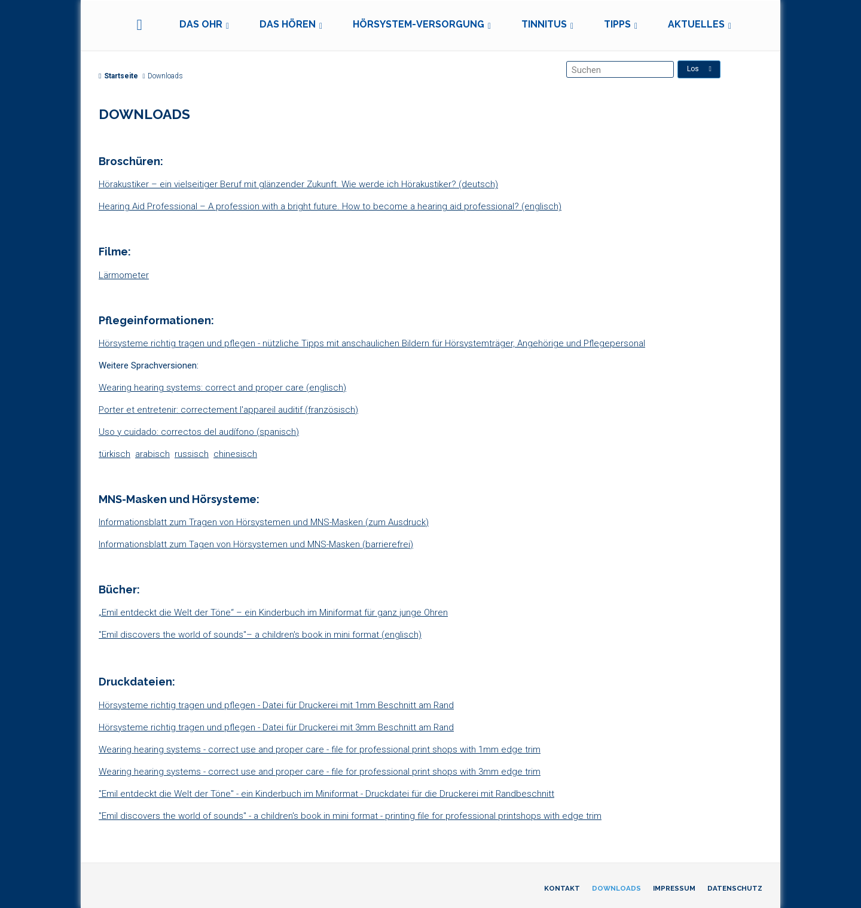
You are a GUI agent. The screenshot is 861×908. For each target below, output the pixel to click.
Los (699, 68)
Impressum (674, 888)
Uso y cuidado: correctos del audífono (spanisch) (199, 431)
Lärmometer (124, 275)
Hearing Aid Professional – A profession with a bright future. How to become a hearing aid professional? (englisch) (330, 206)
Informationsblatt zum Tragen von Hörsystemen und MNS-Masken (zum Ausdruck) (264, 522)
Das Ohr (200, 24)
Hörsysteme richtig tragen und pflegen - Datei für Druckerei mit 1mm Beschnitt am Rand (276, 705)
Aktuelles (696, 24)
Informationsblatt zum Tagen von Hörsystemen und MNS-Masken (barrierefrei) (256, 544)
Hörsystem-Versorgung (418, 24)
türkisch (114, 454)
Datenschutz (734, 888)
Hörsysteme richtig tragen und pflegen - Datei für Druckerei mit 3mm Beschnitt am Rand (276, 727)
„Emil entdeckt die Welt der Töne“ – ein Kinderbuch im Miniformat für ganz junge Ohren (273, 612)
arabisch (152, 454)
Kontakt (562, 888)
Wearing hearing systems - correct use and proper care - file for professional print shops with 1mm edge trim (320, 749)
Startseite (118, 76)
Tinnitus (544, 24)
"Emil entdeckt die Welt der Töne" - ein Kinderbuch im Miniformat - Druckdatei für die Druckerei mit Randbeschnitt (326, 793)
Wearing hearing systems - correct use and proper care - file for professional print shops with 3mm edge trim (320, 771)
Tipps (617, 24)
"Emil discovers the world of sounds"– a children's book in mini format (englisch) (260, 634)
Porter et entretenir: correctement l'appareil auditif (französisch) (228, 409)
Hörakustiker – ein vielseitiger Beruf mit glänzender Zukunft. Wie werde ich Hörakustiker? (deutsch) (298, 184)
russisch (192, 454)
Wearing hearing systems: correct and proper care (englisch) (222, 387)
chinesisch (235, 454)
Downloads (616, 888)
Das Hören (287, 24)
